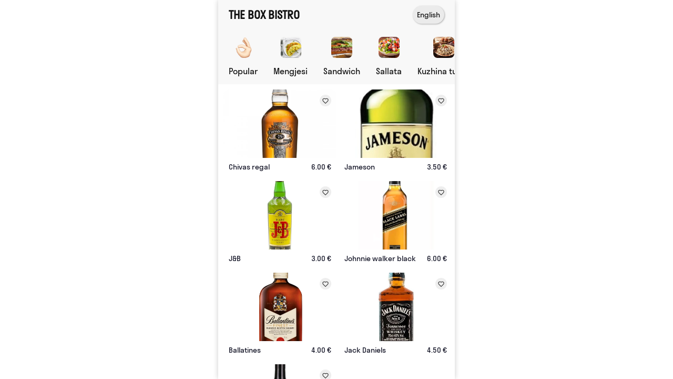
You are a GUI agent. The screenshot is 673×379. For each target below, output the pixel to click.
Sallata (389, 71)
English (428, 14)
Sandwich (341, 71)
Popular (243, 71)
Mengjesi (290, 71)
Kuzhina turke (443, 71)
